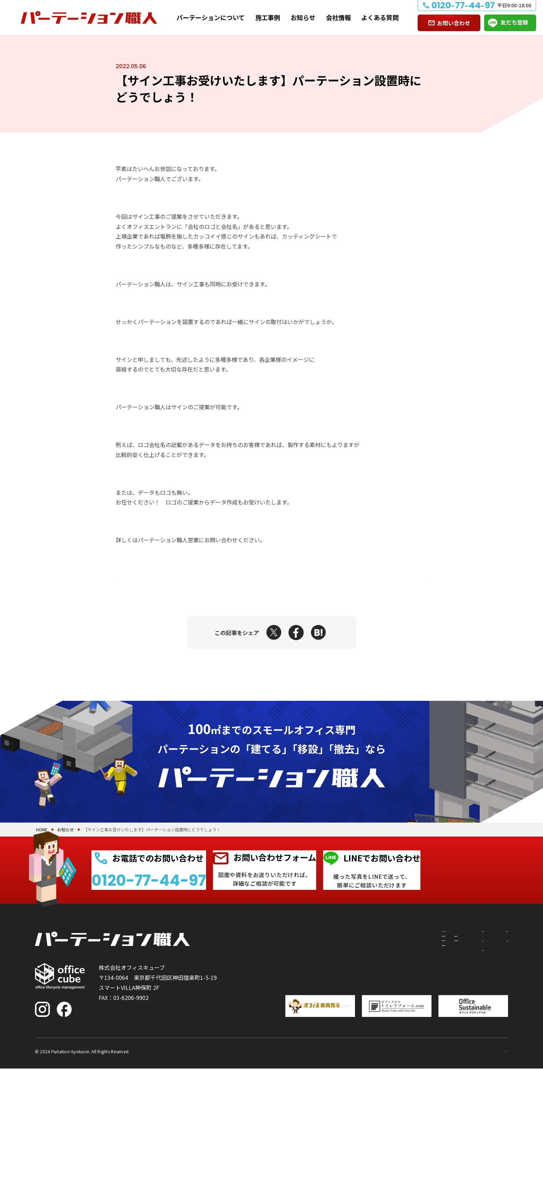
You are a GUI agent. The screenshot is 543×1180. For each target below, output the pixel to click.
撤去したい (292, 1081)
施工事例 (267, 17)
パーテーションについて (211, 17)
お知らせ (303, 17)
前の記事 (145, 580)
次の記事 (398, 580)
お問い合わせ (453, 23)
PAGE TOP (515, 1139)
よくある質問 (380, 17)
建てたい (289, 1056)
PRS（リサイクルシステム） (358, 1069)
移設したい (292, 1069)
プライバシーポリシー (480, 1162)
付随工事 (333, 1056)
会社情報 (338, 17)
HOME (41, 916)
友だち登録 (514, 22)
